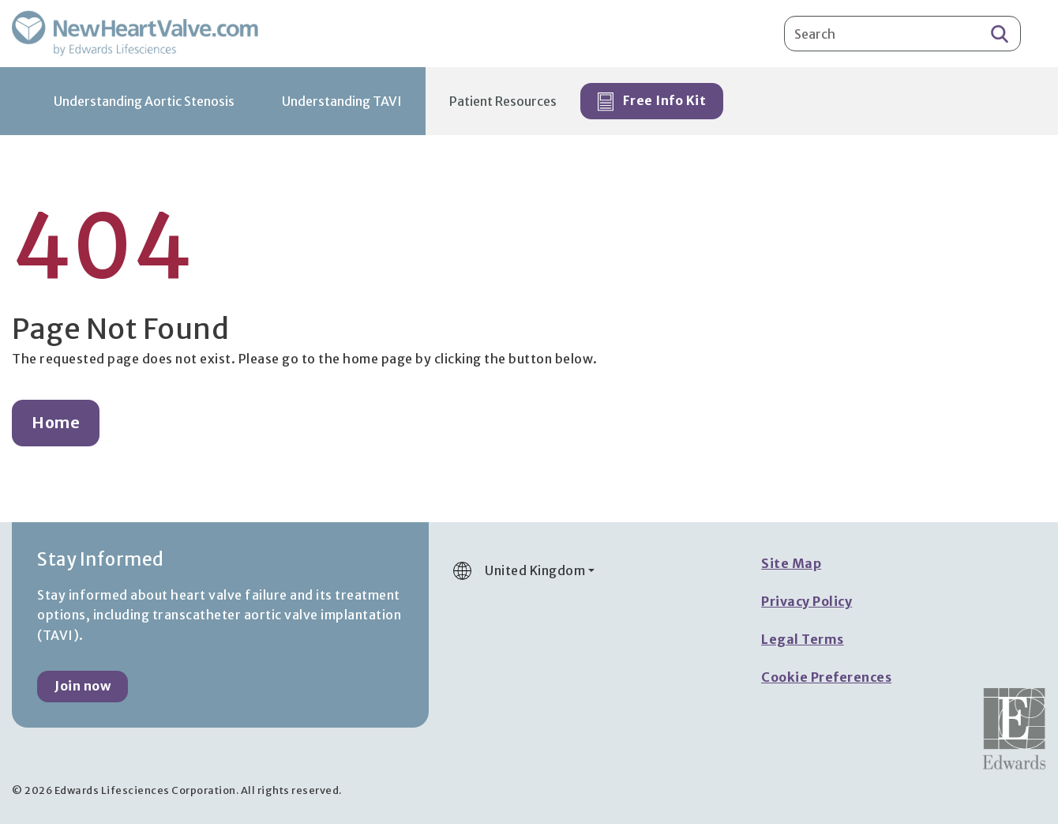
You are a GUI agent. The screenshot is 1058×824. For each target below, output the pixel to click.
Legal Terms (802, 639)
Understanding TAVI (342, 101)
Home (56, 422)
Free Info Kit (652, 101)
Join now (82, 686)
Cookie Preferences (826, 677)
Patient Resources (503, 101)
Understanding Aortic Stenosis (144, 101)
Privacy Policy (806, 601)
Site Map (791, 563)
